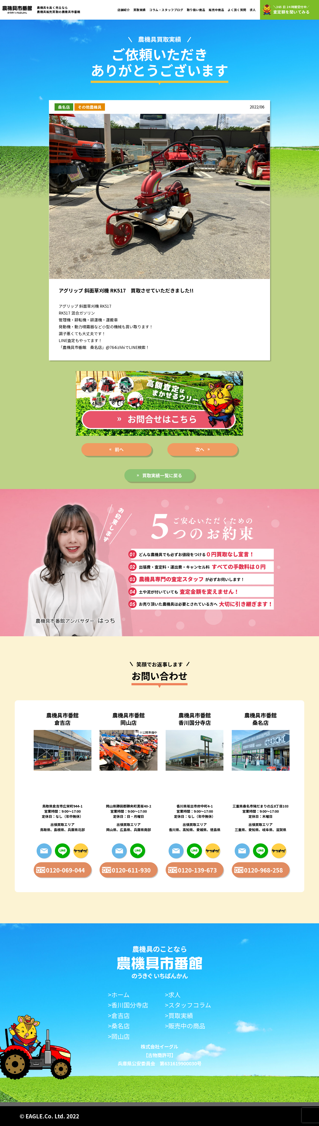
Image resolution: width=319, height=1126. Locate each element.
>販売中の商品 (185, 1025)
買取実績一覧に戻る (162, 475)
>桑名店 (119, 1025)
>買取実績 (179, 1015)
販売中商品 (216, 10)
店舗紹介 (123, 10)
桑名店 (64, 107)
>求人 (173, 994)
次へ (199, 449)
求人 (253, 10)
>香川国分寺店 (128, 1005)
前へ (119, 449)
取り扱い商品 (196, 10)
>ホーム (119, 994)
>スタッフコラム (188, 1005)
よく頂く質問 (237, 10)
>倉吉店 (119, 1015)
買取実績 (139, 10)
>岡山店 (119, 1036)
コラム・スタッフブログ (166, 10)
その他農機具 (90, 107)
